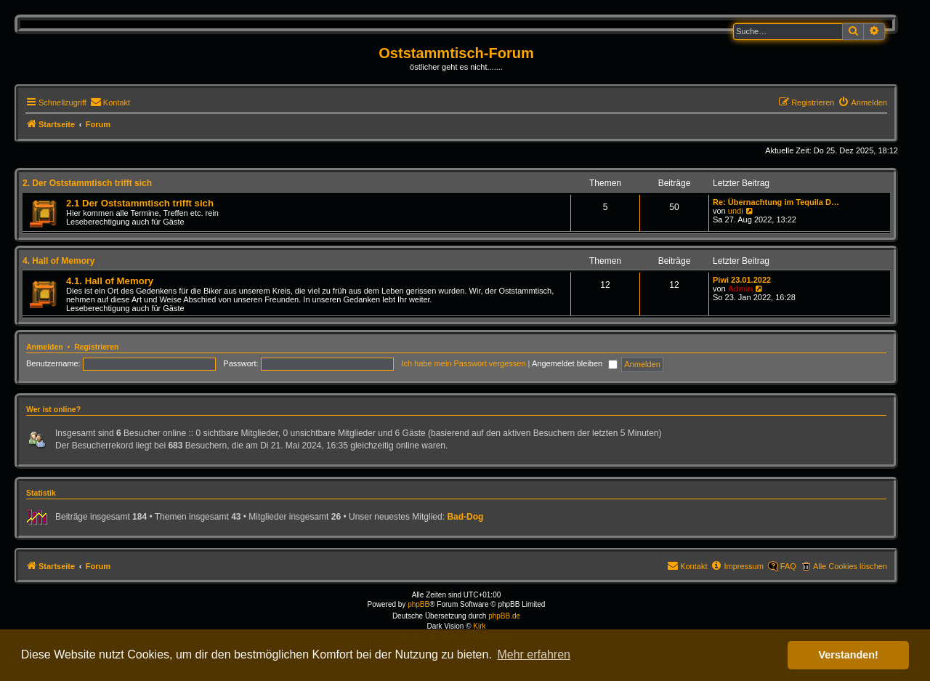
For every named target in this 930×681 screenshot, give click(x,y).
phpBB (418, 604)
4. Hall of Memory (58, 261)
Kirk (479, 626)
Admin (740, 288)
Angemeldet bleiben (575, 363)
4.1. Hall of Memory (109, 280)
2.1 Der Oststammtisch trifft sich (140, 203)
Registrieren (96, 346)
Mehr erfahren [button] (533, 654)
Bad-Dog (465, 517)
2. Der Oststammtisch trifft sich (87, 183)
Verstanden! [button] (848, 655)
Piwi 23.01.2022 (742, 279)
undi (735, 210)
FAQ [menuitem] (788, 566)
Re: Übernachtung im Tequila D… (776, 202)
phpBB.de (504, 616)
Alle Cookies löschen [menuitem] (850, 566)
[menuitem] (110, 102)
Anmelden (44, 346)
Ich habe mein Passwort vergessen (463, 363)
